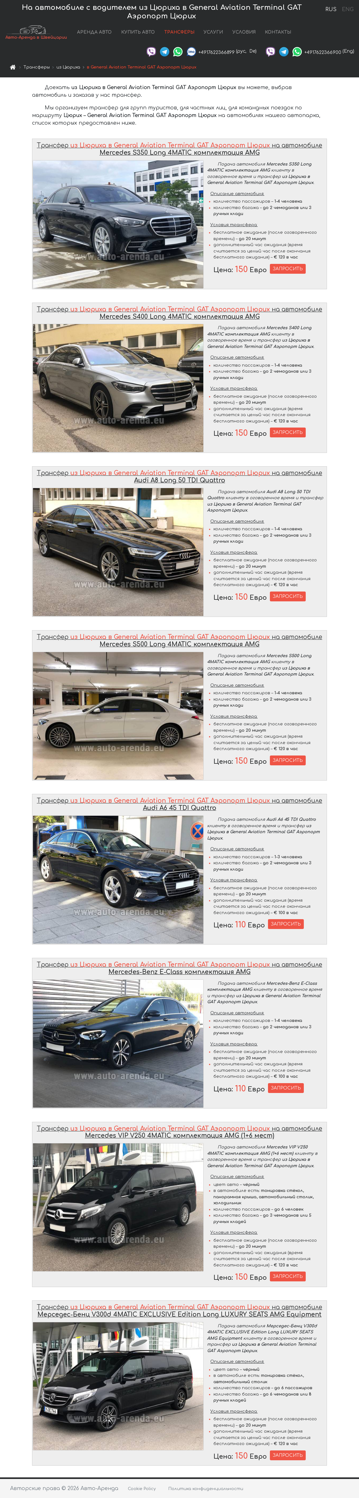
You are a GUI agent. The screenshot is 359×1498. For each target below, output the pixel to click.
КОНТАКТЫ (278, 32)
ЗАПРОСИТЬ (288, 270)
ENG (347, 9)
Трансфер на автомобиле (179, 150)
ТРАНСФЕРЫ (179, 32)
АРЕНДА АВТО (94, 32)
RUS (330, 9)
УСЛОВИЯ (244, 32)
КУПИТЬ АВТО (138, 32)
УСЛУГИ (213, 32)
